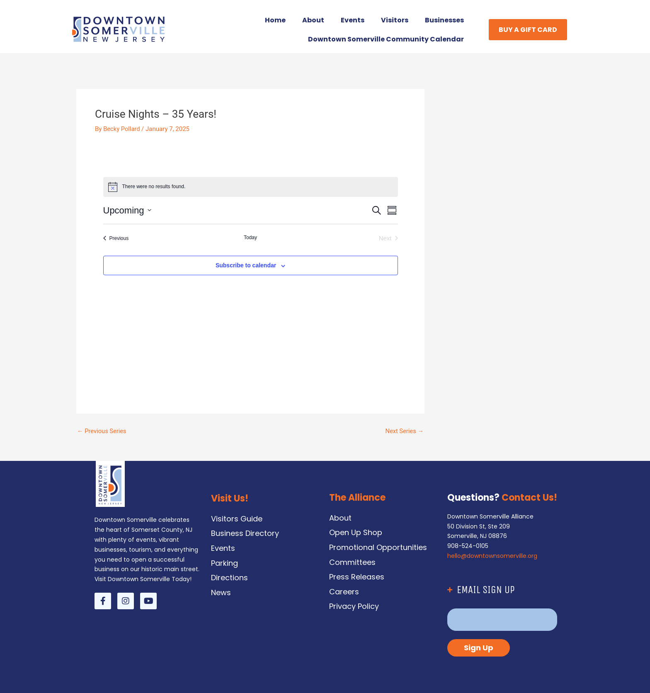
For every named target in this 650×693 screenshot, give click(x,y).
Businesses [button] (444, 20)
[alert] (250, 187)
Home (275, 20)
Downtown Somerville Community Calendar (386, 39)
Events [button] (352, 20)
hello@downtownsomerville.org (492, 556)
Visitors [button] (394, 20)
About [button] (313, 20)
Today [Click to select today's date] (250, 237)
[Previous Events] (116, 238)
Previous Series (102, 431)
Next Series (404, 431)
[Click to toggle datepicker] (127, 210)
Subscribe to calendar (246, 265)
